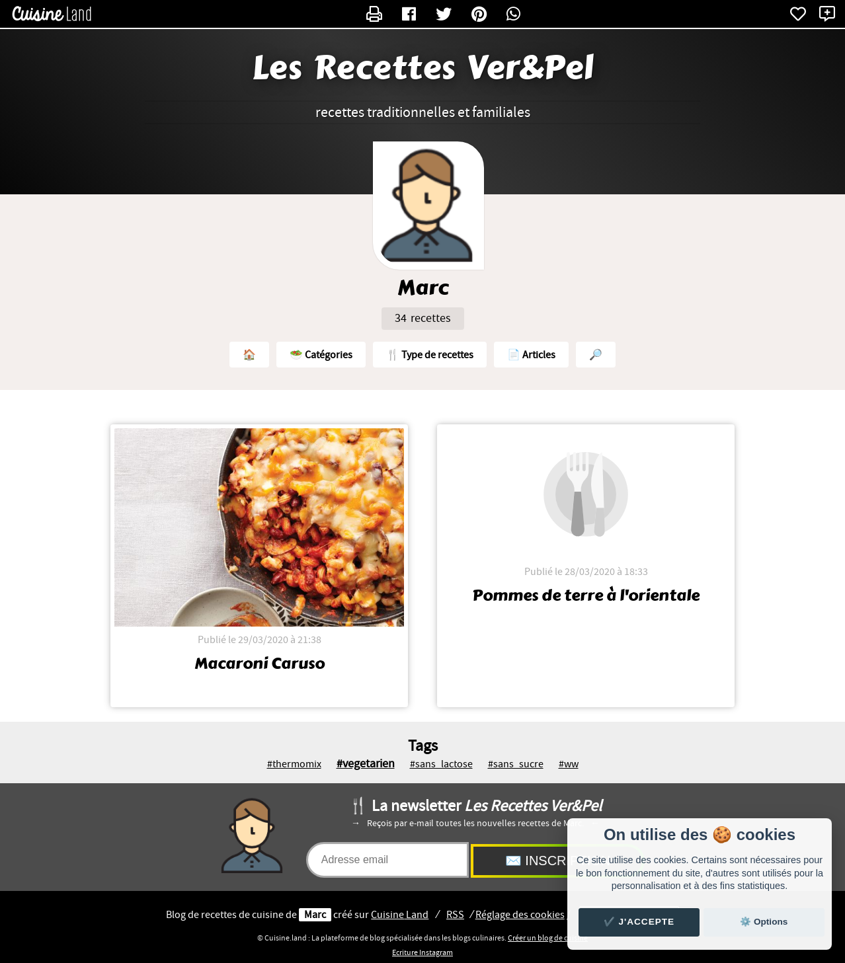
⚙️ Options (763, 922)
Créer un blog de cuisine (548, 938)
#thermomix (294, 764)
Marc (315, 914)
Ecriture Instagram (422, 952)
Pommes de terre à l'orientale (586, 595)
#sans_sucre (515, 764)
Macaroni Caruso (259, 663)
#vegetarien (366, 763)
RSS (455, 914)
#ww (569, 764)
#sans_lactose (441, 764)
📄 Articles (531, 355)
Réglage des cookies (520, 914)
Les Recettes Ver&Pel (423, 68)
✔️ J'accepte (639, 922)
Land (399, 914)
